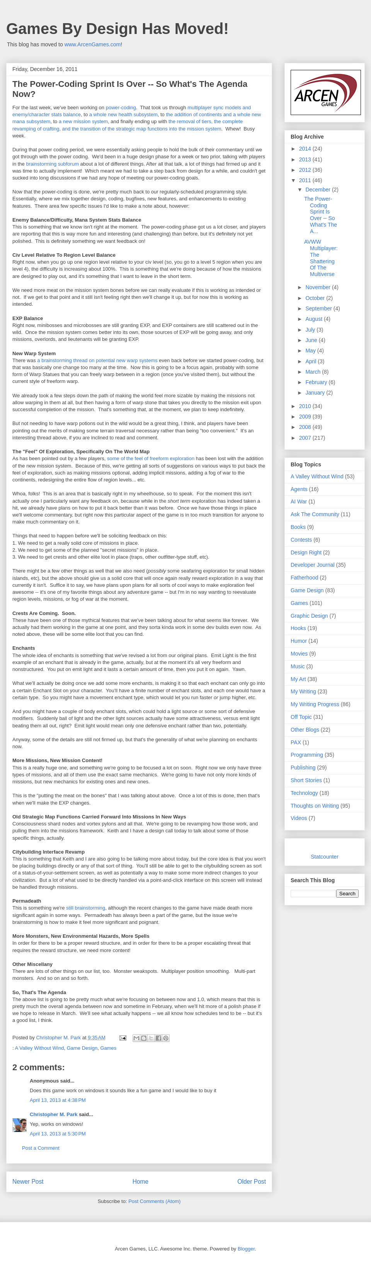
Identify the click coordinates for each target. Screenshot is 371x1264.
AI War (299, 501)
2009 (306, 416)
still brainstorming (85, 908)
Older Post (251, 1181)
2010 (306, 406)
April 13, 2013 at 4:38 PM (58, 1100)
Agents (299, 489)
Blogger (246, 1249)
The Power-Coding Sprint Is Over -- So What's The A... (320, 215)
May (311, 350)
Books (298, 527)
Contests (301, 540)
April (311, 361)
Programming (307, 755)
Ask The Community (315, 514)
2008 (306, 427)
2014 (306, 149)
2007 (306, 438)
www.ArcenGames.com (93, 44)
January (315, 393)
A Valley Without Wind (39, 1048)
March (313, 372)
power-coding (121, 107)
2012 (306, 170)
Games (108, 1048)
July (311, 330)
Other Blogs (305, 730)
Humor (299, 641)
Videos (299, 818)
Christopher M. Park (54, 1114)
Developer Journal (313, 565)
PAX (296, 742)
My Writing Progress (315, 704)
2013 (306, 159)
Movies (299, 654)
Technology (304, 793)
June (311, 340)
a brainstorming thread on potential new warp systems (97, 360)
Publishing (303, 767)
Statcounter (325, 857)
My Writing (303, 691)
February (316, 382)
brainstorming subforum (52, 164)
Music (298, 666)
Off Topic (301, 717)
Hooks (298, 628)
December (318, 189)
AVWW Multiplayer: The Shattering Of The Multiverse (321, 258)
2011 (306, 180)
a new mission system (83, 121)
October (315, 298)
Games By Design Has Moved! (117, 28)
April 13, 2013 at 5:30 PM (58, 1134)
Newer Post (28, 1181)
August (314, 319)
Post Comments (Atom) (154, 1201)
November (318, 287)
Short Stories (306, 780)
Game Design (82, 1048)
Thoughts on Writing (315, 806)
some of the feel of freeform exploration (150, 458)
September (319, 308)
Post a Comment (41, 1148)
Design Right (306, 552)
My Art (298, 679)
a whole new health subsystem (123, 114)
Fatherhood (304, 577)
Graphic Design (309, 616)
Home (141, 1181)
